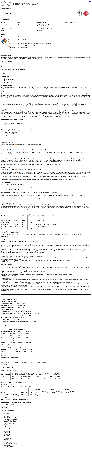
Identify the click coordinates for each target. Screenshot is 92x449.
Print (89, 1)
